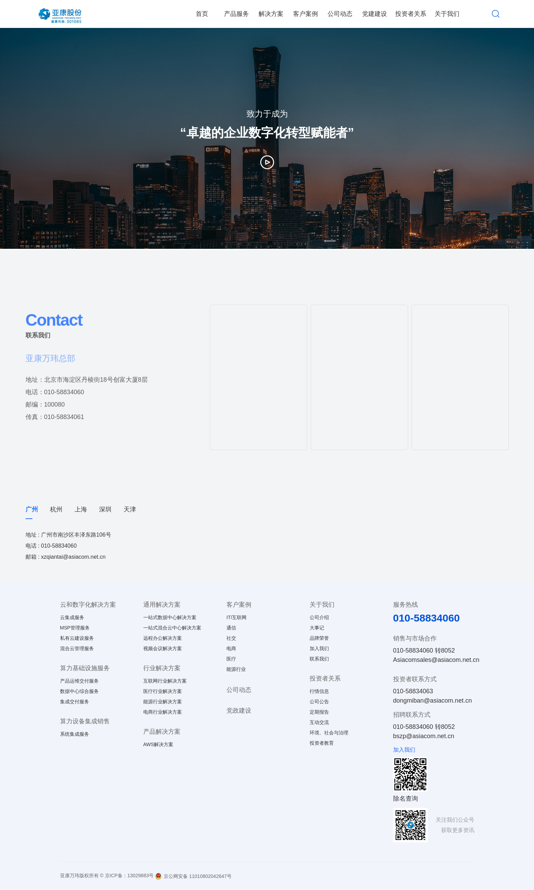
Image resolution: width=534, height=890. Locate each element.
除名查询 (405, 798)
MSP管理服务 (75, 627)
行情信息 (319, 691)
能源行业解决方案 (162, 701)
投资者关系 (410, 13)
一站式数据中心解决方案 (169, 617)
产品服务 (236, 13)
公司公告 (319, 701)
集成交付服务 (74, 701)
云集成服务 (72, 617)
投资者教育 (322, 743)
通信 (231, 627)
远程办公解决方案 (162, 638)
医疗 (231, 659)
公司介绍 (319, 617)
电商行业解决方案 (162, 712)
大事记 (317, 627)
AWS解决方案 (158, 744)
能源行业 (236, 669)
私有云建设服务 (77, 638)
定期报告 (319, 712)
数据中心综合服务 (79, 691)
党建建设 (374, 13)
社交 (231, 638)
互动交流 (319, 722)
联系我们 (319, 659)
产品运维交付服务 (79, 681)
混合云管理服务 (77, 648)
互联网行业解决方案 (165, 681)
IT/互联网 (236, 617)
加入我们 (319, 648)
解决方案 (271, 13)
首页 (202, 13)
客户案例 (305, 13)
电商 (231, 648)
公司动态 (340, 13)
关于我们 (447, 13)
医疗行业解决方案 (162, 691)
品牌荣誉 (319, 638)
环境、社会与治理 (329, 732)
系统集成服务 (74, 734)
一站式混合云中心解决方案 (172, 627)
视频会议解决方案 (162, 648)
